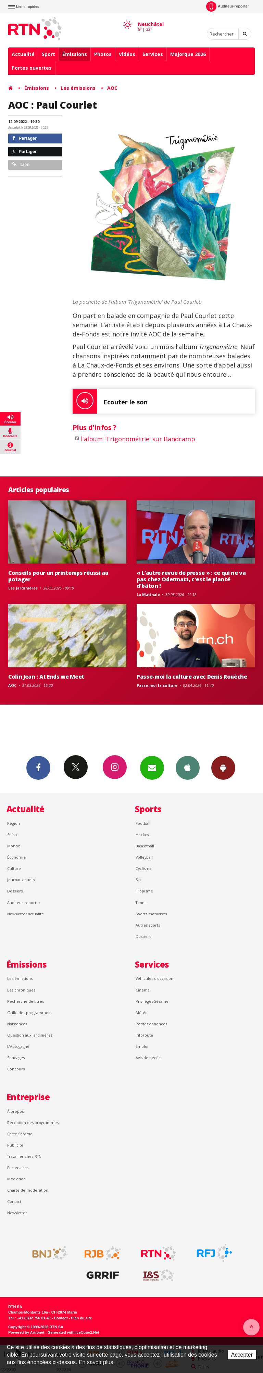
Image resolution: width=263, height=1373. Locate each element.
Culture (14, 868)
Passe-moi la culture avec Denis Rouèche (192, 676)
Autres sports (148, 925)
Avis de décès (148, 1057)
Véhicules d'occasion (154, 978)
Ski (138, 879)
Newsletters (152, 767)
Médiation (16, 1179)
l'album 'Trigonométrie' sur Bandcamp (138, 439)
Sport (48, 54)
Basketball (145, 846)
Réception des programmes (33, 1122)
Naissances (17, 1024)
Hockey (142, 834)
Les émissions (78, 88)
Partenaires (17, 1167)
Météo (142, 1012)
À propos (15, 1111)
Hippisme (144, 891)
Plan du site (81, 1318)
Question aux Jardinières (29, 1035)
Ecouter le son (110, 401)
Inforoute (144, 1035)
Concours (16, 1069)
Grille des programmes (28, 1012)
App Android (223, 767)
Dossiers (15, 891)
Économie (16, 857)
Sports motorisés (151, 914)
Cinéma (143, 990)
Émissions (74, 54)
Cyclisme (144, 868)
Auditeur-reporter (227, 6)
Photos (103, 54)
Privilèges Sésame (152, 1001)
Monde (13, 846)
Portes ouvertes (32, 68)
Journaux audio (21, 879)
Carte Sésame (20, 1134)
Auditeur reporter (23, 902)
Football (143, 823)
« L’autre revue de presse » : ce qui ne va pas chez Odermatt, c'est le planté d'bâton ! (191, 579)
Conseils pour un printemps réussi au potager (58, 576)
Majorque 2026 (188, 54)
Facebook (38, 767)
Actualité (23, 54)
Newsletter (17, 1212)
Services (152, 54)
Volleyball (144, 857)
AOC (112, 88)
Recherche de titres (25, 1001)
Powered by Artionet (26, 1332)
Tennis (141, 902)
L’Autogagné (18, 1046)
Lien (20, 164)
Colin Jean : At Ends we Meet (46, 676)
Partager (24, 138)
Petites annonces (151, 1024)
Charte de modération (27, 1190)
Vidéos (127, 54)
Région (13, 823)
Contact (14, 1201)
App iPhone (188, 767)
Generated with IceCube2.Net (73, 1332)
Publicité (15, 1145)
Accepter (242, 1355)
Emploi (142, 1046)
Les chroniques (21, 990)
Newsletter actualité (25, 914)
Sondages (16, 1057)
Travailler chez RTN (24, 1156)
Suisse (12, 834)
